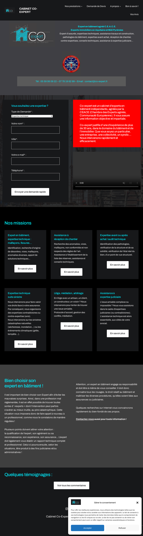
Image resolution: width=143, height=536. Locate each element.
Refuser (122, 528)
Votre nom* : (35, 128)
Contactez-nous (85, 419)
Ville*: (35, 143)
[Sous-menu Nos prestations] (81, 6)
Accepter (87, 528)
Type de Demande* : (35, 114)
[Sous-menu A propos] (120, 6)
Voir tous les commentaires (71, 485)
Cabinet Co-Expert (28, 10)
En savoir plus (25, 268)
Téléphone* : (35, 174)
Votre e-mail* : (35, 159)
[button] (137, 502)
